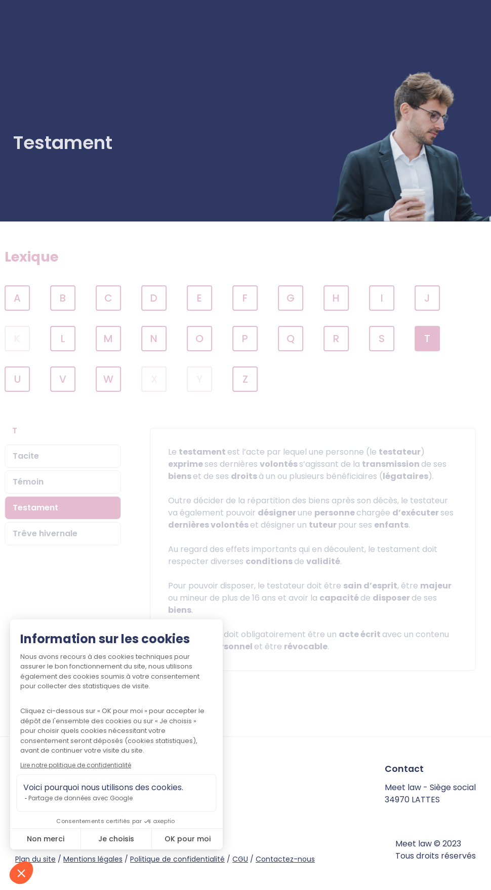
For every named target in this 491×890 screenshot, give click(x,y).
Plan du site (35, 859)
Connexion (449, 34)
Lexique (42, 256)
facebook (76, 812)
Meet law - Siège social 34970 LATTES (430, 793)
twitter (94, 812)
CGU (240, 859)
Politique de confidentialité (177, 859)
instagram (111, 812)
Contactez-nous (285, 859)
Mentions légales (92, 859)
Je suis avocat (368, 34)
